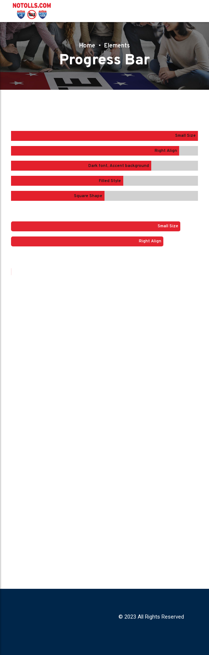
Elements (117, 46)
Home (86, 46)
